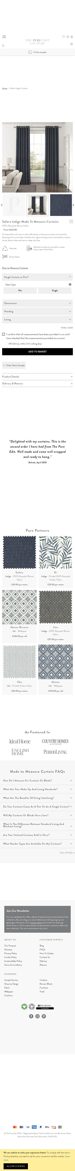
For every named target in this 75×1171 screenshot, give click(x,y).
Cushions (8, 995)
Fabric (7, 987)
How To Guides (47, 953)
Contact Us (45, 957)
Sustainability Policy (13, 961)
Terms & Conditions (13, 965)
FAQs (42, 949)
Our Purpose (10, 945)
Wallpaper (8, 991)
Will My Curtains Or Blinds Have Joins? (26, 815)
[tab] (37, 277)
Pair (20, 290)
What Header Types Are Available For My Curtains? (32, 844)
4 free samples (37, 52)
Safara (19, 572)
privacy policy (36, 922)
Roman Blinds (46, 984)
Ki (55, 572)
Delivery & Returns (12, 383)
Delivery (43, 961)
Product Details (10, 376)
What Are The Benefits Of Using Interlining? (28, 798)
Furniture (44, 987)
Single (55, 290)
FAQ (68, 37)
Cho (19, 682)
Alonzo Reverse (19, 627)
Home (4, 88)
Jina (55, 627)
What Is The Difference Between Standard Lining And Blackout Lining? (33, 825)
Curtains (43, 980)
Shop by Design (11, 984)
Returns (43, 965)
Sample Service (11, 980)
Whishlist (64, 37)
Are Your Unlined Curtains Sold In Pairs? (26, 835)
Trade (42, 991)
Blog (42, 945)
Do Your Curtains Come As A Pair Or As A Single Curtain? (36, 806)
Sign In (72, 37)
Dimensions (10, 303)
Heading (8, 311)
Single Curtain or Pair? (16, 277)
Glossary (8, 949)
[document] (38, 1160)
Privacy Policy (10, 953)
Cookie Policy (10, 957)
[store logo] (37, 42)
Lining (7, 319)
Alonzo (56, 682)
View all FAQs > (67, 852)
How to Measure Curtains (15, 268)
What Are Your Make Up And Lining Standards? (30, 789)
